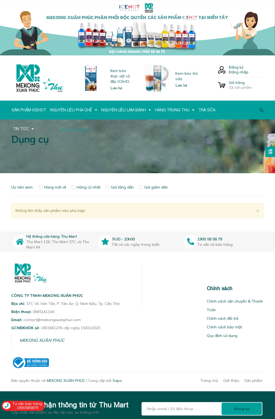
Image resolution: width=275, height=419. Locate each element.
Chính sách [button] (220, 288)
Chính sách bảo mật (224, 327)
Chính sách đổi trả (222, 318)
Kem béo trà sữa (186, 76)
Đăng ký (236, 67)
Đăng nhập (238, 72)
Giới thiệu (231, 380)
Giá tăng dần (120, 187)
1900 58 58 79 (209, 239)
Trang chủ (209, 380)
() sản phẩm (246, 85)
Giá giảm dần (153, 187)
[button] (148, 288)
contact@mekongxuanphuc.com (52, 319)
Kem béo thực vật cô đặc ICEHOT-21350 (121, 76)
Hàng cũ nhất (86, 187)
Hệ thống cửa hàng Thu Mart (51, 236)
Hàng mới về (52, 187)
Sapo (117, 380)
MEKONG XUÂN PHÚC (42, 340)
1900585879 (27, 407)
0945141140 (43, 311)
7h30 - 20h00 (123, 239)
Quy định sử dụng (222, 335)
